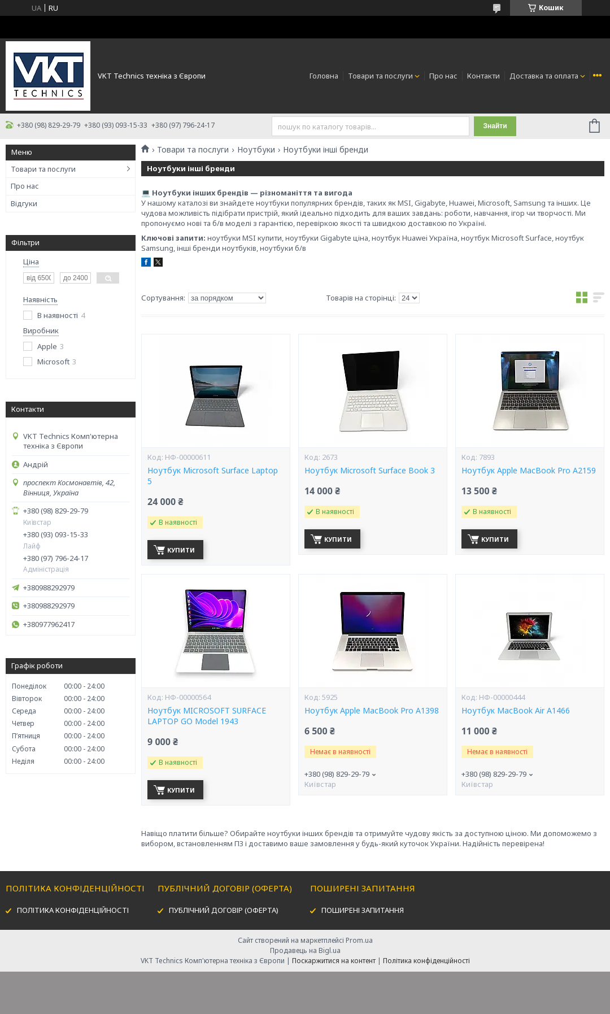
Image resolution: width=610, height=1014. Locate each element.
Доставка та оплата (543, 76)
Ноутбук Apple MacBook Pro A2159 (528, 470)
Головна (324, 76)
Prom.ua (359, 940)
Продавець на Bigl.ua (305, 950)
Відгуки (24, 203)
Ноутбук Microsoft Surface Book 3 (369, 470)
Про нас (443, 76)
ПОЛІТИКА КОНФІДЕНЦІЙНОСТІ (73, 910)
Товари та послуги (380, 76)
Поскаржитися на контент (334, 960)
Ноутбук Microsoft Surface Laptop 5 (212, 475)
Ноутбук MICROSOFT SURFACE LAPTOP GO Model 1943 (206, 716)
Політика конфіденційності (426, 960)
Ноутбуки (256, 150)
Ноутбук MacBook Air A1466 (515, 711)
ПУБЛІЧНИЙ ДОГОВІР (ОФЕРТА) (223, 910)
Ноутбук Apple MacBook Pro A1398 (371, 711)
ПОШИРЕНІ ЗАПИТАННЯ (362, 910)
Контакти (483, 76)
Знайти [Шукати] (495, 126)
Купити (181, 550)
